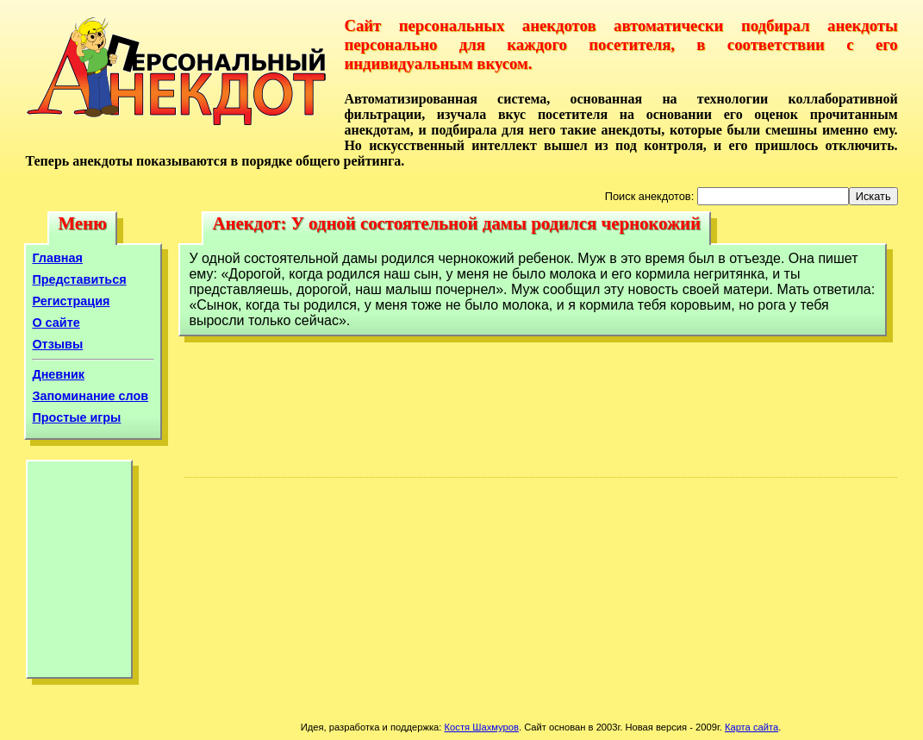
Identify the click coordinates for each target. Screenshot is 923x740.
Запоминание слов (90, 396)
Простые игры (76, 417)
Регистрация (70, 301)
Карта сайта (751, 727)
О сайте (55, 322)
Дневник (58, 374)
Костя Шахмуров (482, 727)
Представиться (79, 279)
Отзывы (57, 344)
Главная (57, 258)
